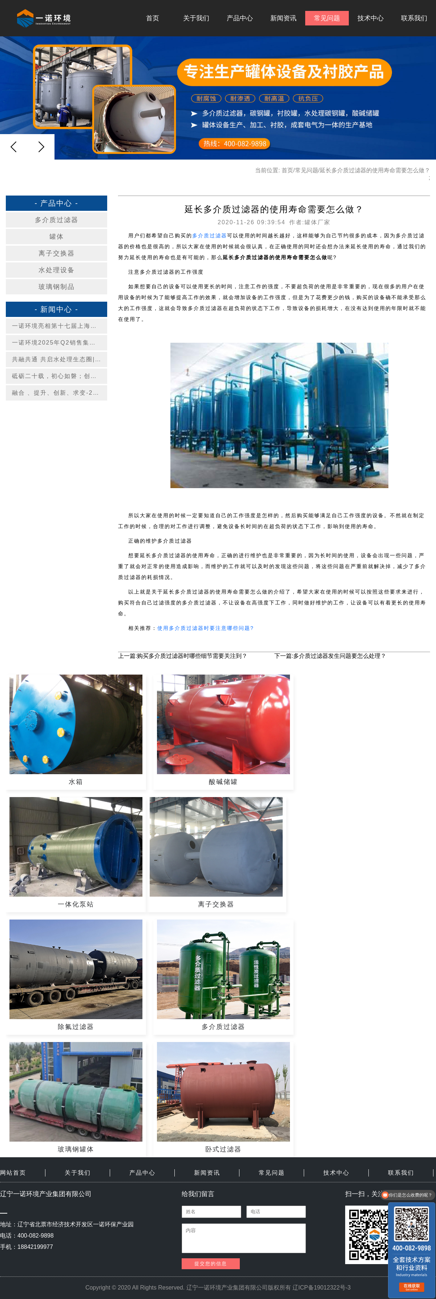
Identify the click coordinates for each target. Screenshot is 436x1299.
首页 (152, 18)
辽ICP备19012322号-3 (321, 1287)
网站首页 (13, 1173)
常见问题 (327, 18)
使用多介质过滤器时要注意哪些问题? (205, 628)
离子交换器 (57, 253)
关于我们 (196, 18)
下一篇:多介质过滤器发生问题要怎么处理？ (330, 656)
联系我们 (414, 18)
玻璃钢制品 (57, 286)
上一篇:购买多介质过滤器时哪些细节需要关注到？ (182, 656)
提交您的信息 (210, 1263)
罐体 (56, 236)
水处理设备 (57, 270)
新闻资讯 (283, 18)
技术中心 (371, 18)
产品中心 (240, 18)
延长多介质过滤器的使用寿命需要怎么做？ (375, 170)
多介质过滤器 (56, 220)
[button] (41, 146)
